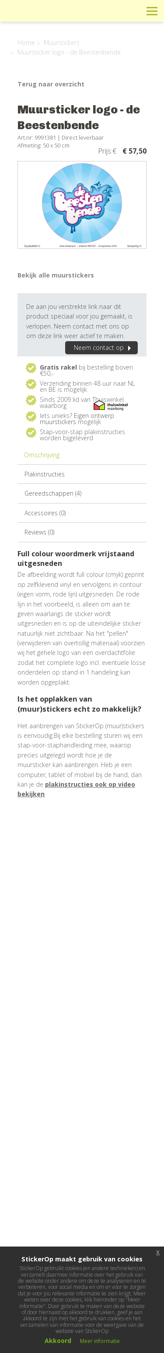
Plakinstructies (44, 474)
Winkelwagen (112, 10)
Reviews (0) (39, 532)
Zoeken (132, 10)
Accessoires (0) (45, 513)
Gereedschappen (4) (52, 493)
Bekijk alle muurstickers (55, 275)
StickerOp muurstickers (38, 17)
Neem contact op (103, 347)
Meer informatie (100, 1341)
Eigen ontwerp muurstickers (77, 418)
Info (93, 10)
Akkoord (58, 1340)
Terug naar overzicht (50, 84)
